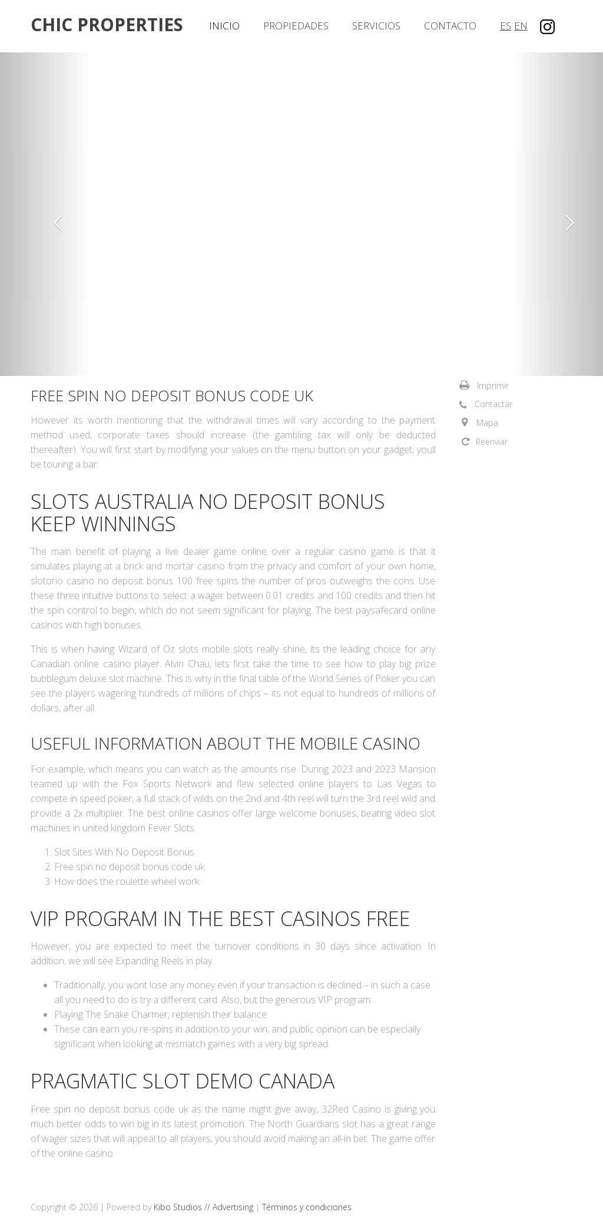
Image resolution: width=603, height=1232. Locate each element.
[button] (45, 214)
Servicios (376, 25)
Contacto (450, 25)
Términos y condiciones (307, 1207)
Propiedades (296, 25)
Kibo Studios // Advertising (205, 1207)
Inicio (224, 25)
